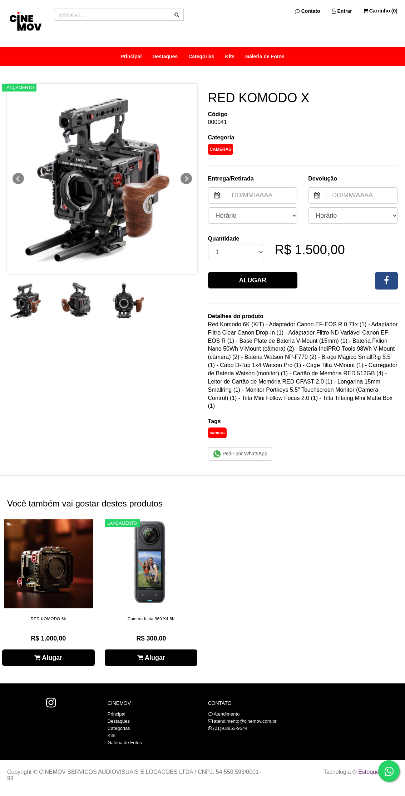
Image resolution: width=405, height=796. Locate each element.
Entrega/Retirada (231, 178)
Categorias (201, 56)
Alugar (252, 280)
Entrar (342, 11)
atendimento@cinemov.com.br (245, 721)
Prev (18, 178)
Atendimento (224, 714)
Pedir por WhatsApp (240, 454)
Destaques (165, 56)
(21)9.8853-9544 (230, 728)
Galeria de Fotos (265, 56)
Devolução (322, 178)
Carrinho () (380, 11)
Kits (229, 56)
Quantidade (223, 239)
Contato (307, 11)
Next (186, 178)
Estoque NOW (376, 772)
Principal (131, 56)
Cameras (221, 149)
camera (217, 432)
